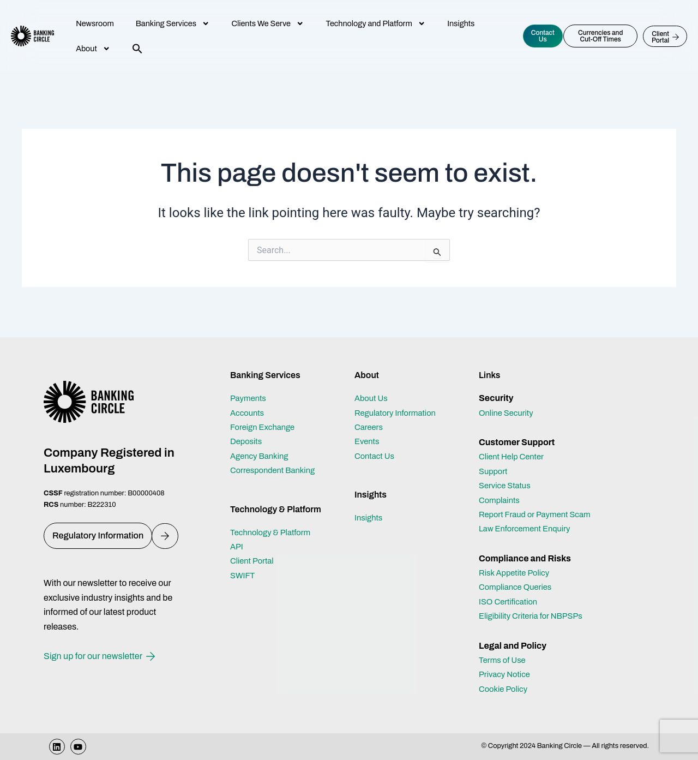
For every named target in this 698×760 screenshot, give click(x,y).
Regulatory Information (398, 398)
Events (368, 427)
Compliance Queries (518, 586)
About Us (372, 383)
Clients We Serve (267, 23)
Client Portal (254, 546)
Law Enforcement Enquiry (528, 528)
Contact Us (376, 441)
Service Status (507, 471)
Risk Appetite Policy (517, 572)
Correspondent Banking (276, 455)
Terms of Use (504, 660)
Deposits (247, 427)
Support (494, 456)
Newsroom (95, 23)
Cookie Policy (505, 688)
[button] (137, 48)
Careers (370, 412)
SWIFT (243, 560)
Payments (249, 383)
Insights (460, 23)
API (237, 532)
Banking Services (173, 23)
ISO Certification (511, 601)
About (93, 48)
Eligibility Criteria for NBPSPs (535, 615)
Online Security (508, 398)
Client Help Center (514, 442)
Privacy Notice (506, 674)
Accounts (248, 398)
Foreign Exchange (265, 412)
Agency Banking (261, 441)
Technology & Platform (273, 517)
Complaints (501, 485)
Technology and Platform (375, 23)
